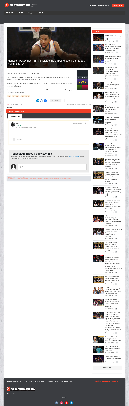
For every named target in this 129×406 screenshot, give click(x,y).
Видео (31, 13)
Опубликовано (26, 127)
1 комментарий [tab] (15, 116)
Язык (64, 398)
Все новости (107, 367)
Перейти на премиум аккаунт (106, 381)
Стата (20, 13)
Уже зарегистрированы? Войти (99, 5)
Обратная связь (66, 381)
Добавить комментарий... (29, 167)
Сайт (41, 13)
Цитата (19, 139)
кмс (17, 123)
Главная (9, 13)
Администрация (53, 381)
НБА (8, 104)
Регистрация (118, 5)
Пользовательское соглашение (34, 381)
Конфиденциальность (14, 381)
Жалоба (9, 107)
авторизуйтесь (74, 156)
